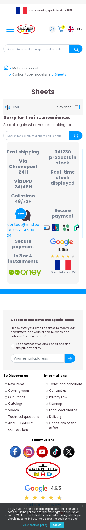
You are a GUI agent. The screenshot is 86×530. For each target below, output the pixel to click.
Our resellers (18, 430)
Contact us (58, 390)
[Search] (43, 48)
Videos (13, 410)
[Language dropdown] (75, 29)
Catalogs (15, 404)
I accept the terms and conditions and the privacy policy (43, 346)
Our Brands (16, 397)
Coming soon (18, 390)
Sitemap (55, 404)
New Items (16, 384)
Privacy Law (58, 397)
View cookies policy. (35, 525)
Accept (57, 525)
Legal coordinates (63, 410)
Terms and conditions (66, 384)
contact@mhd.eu (23, 224)
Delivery (55, 417)
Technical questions (23, 417)
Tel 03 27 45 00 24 (20, 232)
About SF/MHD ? (20, 423)
